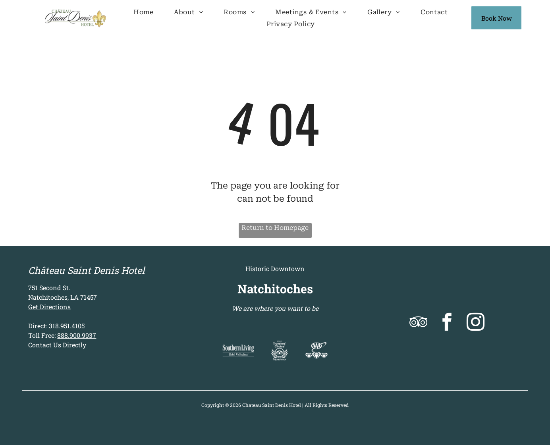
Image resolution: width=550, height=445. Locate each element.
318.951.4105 (67, 326)
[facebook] (447, 323)
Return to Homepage (275, 227)
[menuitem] (143, 12)
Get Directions (49, 306)
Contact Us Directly (57, 345)
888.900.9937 (76, 335)
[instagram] (475, 323)
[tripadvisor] (418, 323)
